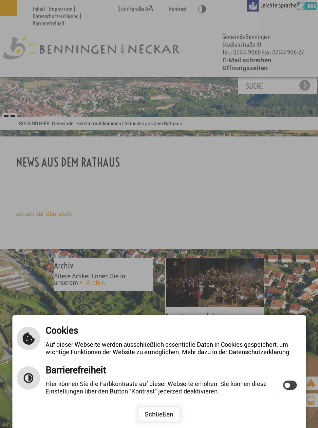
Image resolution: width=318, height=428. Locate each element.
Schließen (159, 414)
